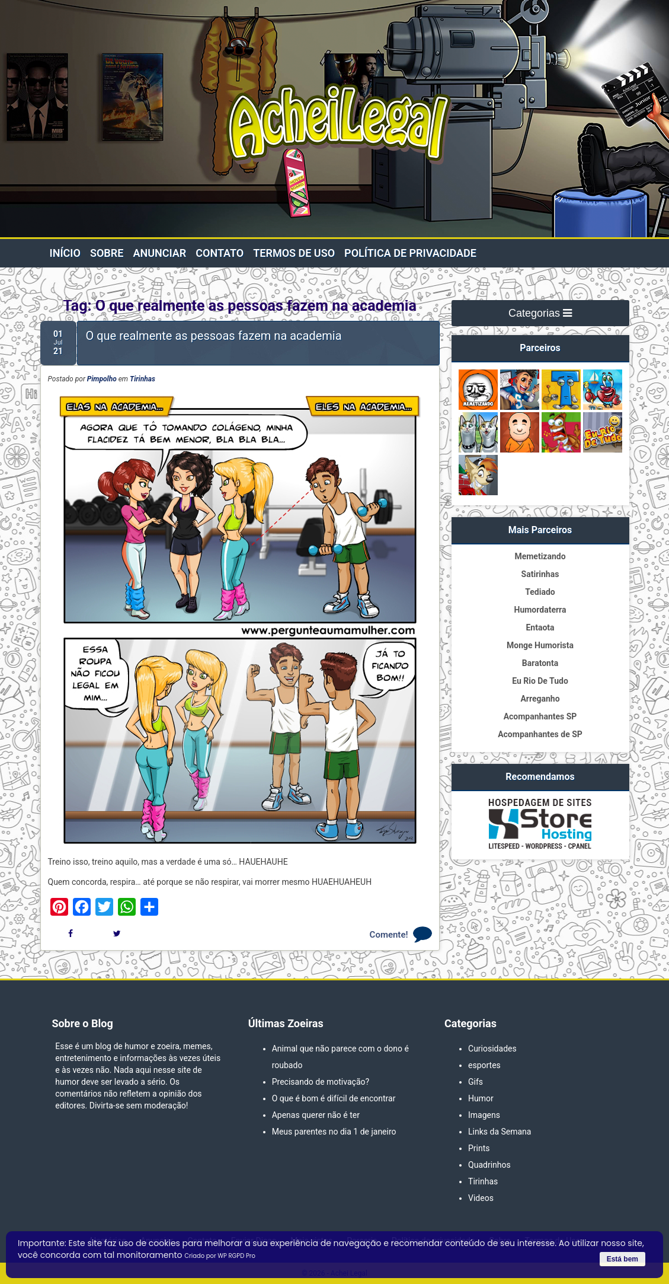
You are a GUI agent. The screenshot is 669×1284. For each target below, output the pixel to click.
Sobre (106, 253)
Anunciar (159, 253)
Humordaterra (540, 609)
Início (65, 253)
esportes (484, 1065)
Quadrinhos (489, 1165)
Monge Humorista (540, 645)
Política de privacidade (410, 253)
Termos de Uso (294, 253)
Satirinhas (540, 574)
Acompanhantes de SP (540, 734)
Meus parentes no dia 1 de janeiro (334, 1131)
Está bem (622, 1259)
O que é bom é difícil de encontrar (334, 1098)
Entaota (540, 627)
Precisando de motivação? (320, 1082)
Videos (481, 1198)
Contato (220, 253)
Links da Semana (499, 1131)
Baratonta (540, 663)
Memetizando (539, 556)
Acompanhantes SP (540, 716)
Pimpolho (102, 379)
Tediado (540, 592)
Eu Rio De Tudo (540, 681)
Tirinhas (142, 379)
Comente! (389, 934)
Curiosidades (492, 1048)
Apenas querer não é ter (316, 1115)
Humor (481, 1098)
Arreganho (539, 698)
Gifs (475, 1082)
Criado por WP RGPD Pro (219, 1255)
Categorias (540, 313)
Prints (479, 1148)
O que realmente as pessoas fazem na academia (214, 336)
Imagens (484, 1115)
